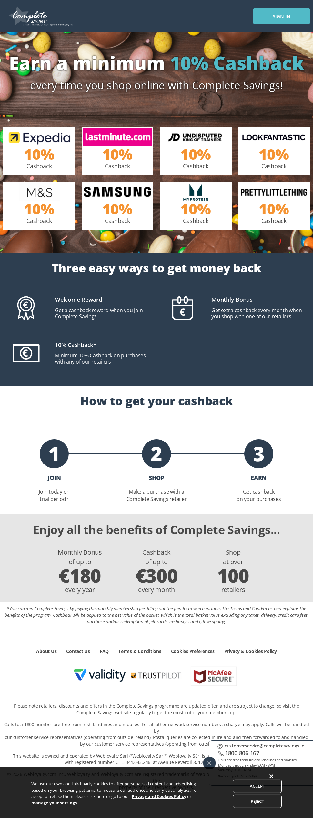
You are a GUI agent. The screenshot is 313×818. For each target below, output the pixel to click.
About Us (46, 651)
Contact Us (78, 651)
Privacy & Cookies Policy (250, 651)
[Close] (271, 785)
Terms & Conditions (139, 651)
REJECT (257, 810)
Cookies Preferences (193, 651)
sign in (281, 16)
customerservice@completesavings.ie (264, 746)
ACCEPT (257, 794)
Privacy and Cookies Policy (159, 805)
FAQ (104, 651)
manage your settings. (54, 811)
